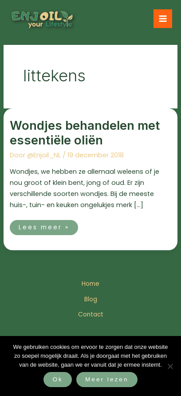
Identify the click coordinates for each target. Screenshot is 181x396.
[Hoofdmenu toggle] (162, 18)
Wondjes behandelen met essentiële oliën (85, 133)
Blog (90, 299)
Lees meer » (43, 226)
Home (90, 284)
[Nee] (169, 366)
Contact (90, 314)
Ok (57, 379)
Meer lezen (107, 379)
